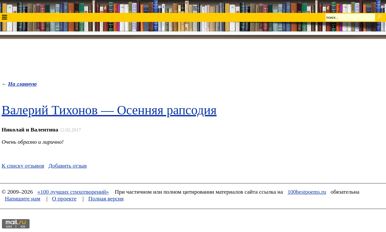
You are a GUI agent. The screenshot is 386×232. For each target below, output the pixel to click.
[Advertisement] (193, 58)
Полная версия (106, 198)
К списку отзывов (23, 165)
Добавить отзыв (68, 165)
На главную (22, 84)
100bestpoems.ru (307, 191)
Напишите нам (22, 198)
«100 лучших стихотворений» (73, 191)
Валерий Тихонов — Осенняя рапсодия (109, 110)
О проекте (64, 198)
